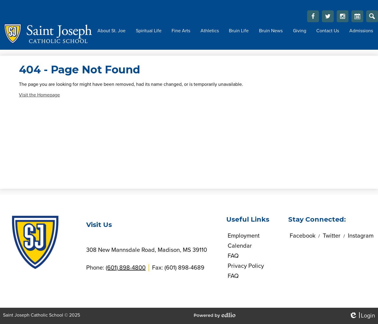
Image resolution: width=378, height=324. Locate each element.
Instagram (342, 17)
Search (372, 17)
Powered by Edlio (214, 315)
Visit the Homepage (39, 95)
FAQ (233, 255)
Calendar (357, 17)
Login (362, 316)
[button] (111, 30)
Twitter (328, 17)
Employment (244, 235)
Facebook (313, 17)
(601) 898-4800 (126, 267)
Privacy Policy (246, 266)
